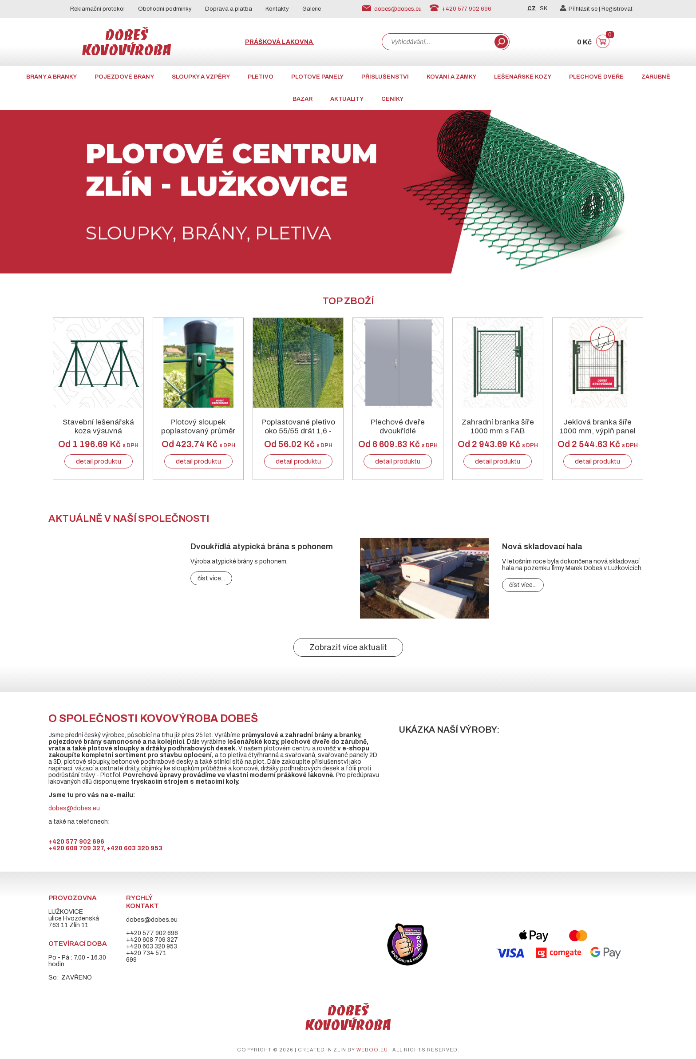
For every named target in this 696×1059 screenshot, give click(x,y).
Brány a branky (51, 77)
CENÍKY (392, 99)
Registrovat (617, 9)
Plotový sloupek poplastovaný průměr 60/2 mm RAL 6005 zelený (198, 435)
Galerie (311, 9)
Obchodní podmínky (165, 9)
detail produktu (98, 461)
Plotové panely (317, 77)
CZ (531, 8)
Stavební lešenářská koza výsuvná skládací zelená (98, 431)
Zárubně (655, 77)
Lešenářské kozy (522, 77)
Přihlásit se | (580, 9)
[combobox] (437, 41)
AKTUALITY (347, 99)
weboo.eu (372, 1049)
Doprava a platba (228, 9)
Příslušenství (385, 77)
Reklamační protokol (97, 9)
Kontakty (277, 9)
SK (543, 8)
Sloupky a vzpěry (201, 77)
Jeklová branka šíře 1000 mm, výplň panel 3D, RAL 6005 (597, 431)
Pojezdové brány (124, 77)
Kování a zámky (451, 77)
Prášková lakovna (279, 42)
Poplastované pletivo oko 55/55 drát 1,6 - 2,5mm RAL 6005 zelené (298, 435)
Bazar (302, 99)
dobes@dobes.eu (398, 8)
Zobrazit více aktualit (348, 647)
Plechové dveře (596, 77)
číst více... (211, 578)
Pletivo (260, 77)
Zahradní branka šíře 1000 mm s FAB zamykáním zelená (498, 431)
